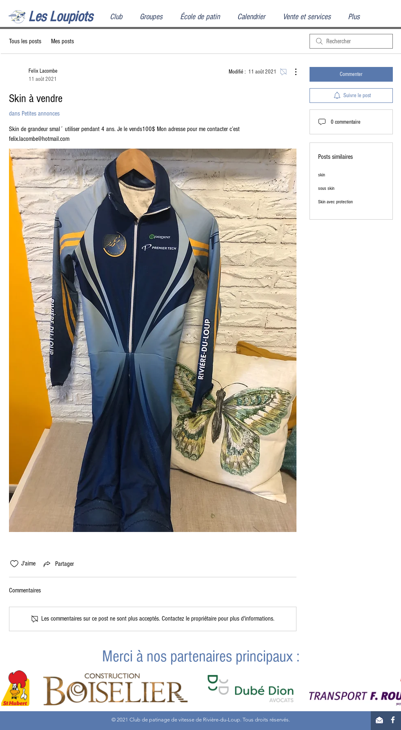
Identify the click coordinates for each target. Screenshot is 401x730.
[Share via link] (58, 564)
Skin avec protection (335, 202)
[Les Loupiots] (69, 17)
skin (321, 175)
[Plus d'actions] (291, 72)
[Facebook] (392, 719)
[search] (351, 41)
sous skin (326, 188)
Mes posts (62, 41)
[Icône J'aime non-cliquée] (14, 564)
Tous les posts (25, 41)
